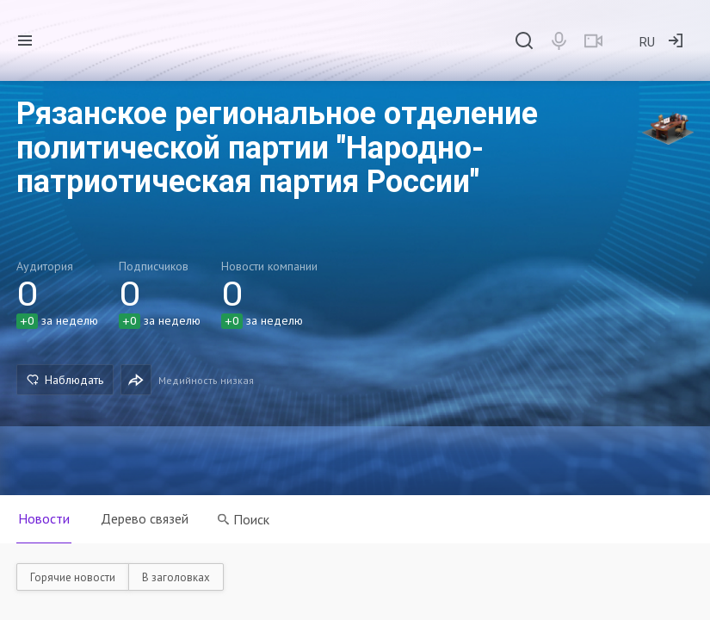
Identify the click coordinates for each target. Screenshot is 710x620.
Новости (44, 518)
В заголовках (176, 577)
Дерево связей (144, 518)
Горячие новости (72, 577)
